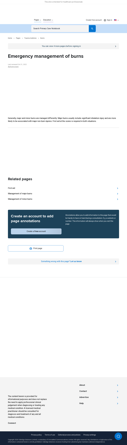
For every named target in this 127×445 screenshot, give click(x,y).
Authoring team (13, 67)
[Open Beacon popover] (118, 436)
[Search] (92, 28)
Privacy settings (89, 435)
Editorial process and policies (69, 435)
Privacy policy (36, 435)
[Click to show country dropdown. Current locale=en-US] (116, 20)
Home (10, 38)
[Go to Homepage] (17, 20)
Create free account (94, 20)
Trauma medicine (30, 38)
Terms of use (50, 435)
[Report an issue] (63, 261)
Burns (42, 38)
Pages (18, 38)
